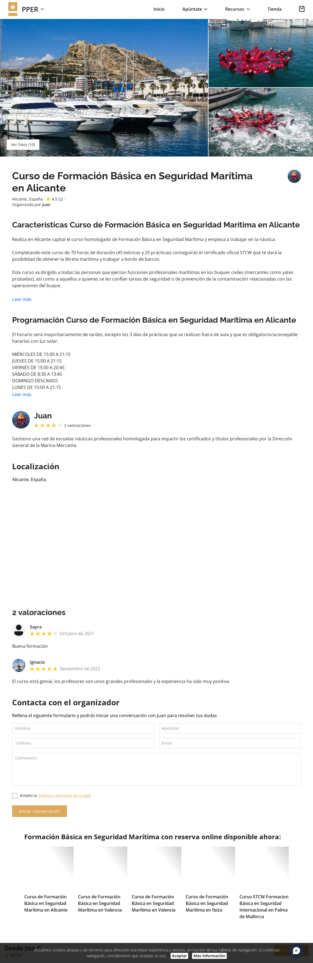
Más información (209, 955)
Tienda (275, 9)
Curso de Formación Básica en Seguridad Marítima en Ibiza (207, 903)
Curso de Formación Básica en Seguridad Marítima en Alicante (46, 903)
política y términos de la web (64, 795)
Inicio (159, 9)
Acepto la (51, 796)
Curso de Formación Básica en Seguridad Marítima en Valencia (100, 903)
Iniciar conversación (39, 811)
